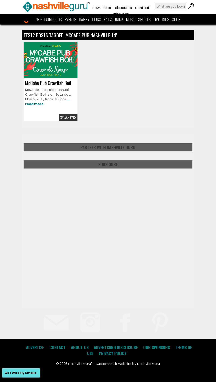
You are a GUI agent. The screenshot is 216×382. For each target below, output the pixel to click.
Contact (142, 7)
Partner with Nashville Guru (107, 147)
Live (156, 19)
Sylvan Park (68, 117)
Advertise (121, 13)
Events (70, 19)
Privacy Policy (112, 353)
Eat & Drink (113, 19)
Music (131, 19)
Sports (144, 19)
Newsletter (102, 7)
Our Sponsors (156, 347)
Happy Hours (90, 19)
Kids (165, 19)
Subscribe (108, 164)
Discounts (123, 7)
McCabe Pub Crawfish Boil (48, 82)
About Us (79, 347)
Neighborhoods (48, 19)
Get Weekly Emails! (20, 373)
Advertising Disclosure (116, 347)
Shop (176, 19)
